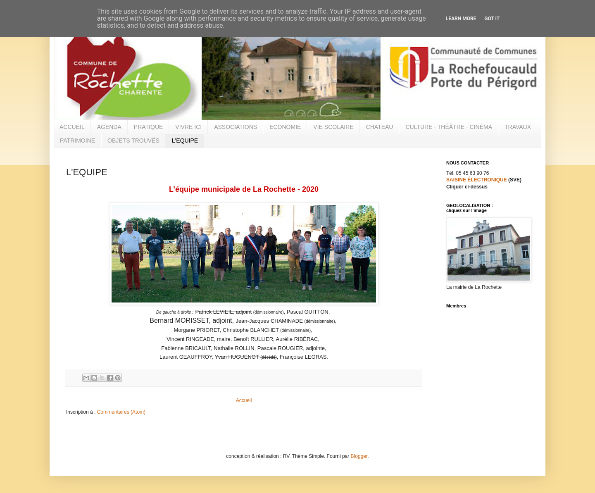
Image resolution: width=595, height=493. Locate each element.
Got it (492, 18)
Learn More (461, 18)
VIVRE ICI (188, 127)
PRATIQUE (148, 127)
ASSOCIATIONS (235, 127)
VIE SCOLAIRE (333, 127)
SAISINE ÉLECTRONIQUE (476, 180)
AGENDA (109, 127)
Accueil (244, 400)
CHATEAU (379, 127)
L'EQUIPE (185, 140)
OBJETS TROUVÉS (133, 140)
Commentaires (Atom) (121, 412)
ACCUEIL (72, 127)
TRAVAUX (518, 127)
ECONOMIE (285, 127)
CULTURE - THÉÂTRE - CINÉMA (448, 127)
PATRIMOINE (77, 140)
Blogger (359, 456)
